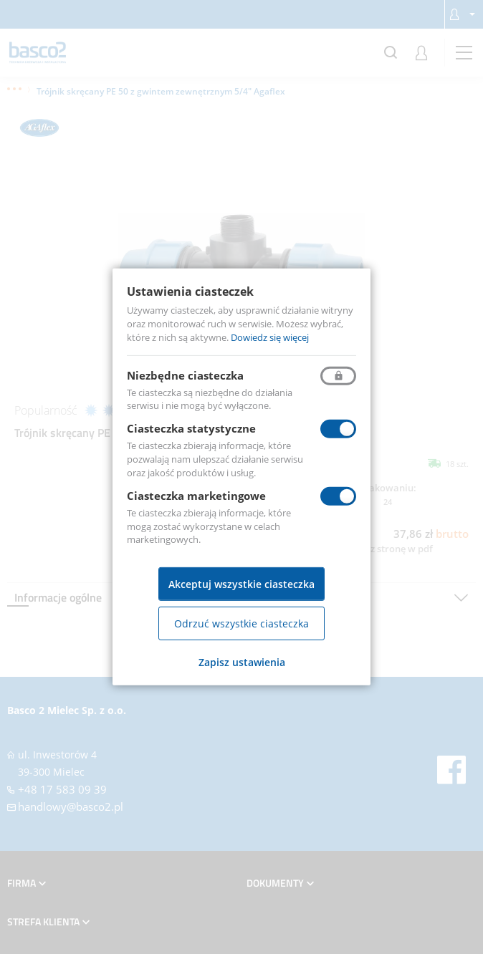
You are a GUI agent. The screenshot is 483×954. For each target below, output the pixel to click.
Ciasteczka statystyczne (191, 428)
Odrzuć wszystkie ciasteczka (241, 623)
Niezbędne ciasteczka (185, 374)
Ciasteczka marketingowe (196, 495)
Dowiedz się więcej (270, 337)
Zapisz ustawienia (242, 662)
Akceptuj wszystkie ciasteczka (241, 584)
